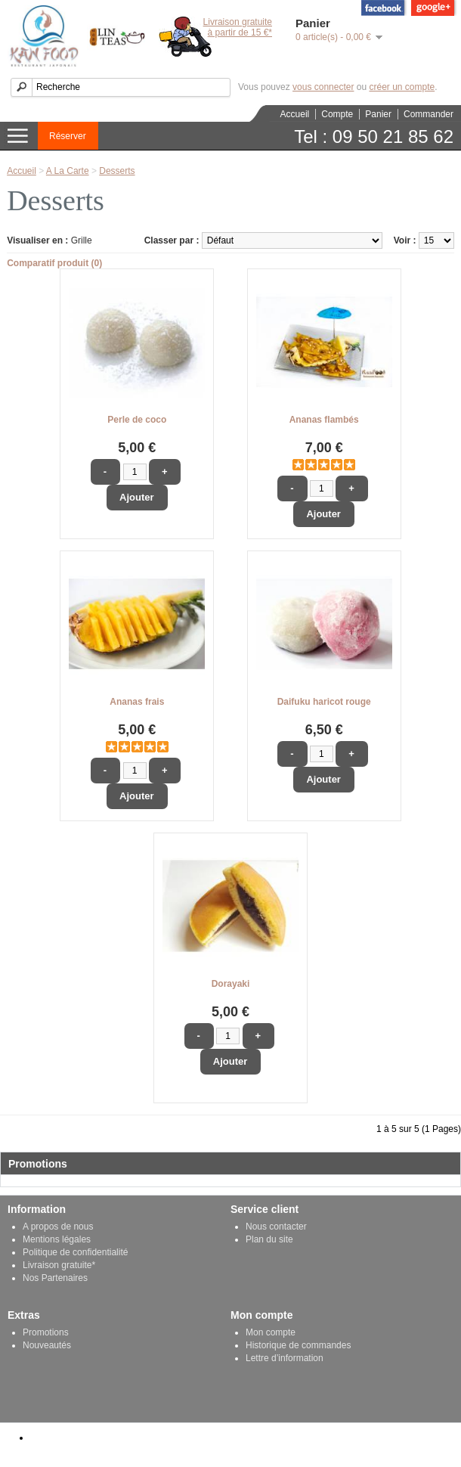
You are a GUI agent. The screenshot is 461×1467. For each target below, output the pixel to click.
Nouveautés (47, 1345)
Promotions (46, 1332)
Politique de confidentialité (75, 1252)
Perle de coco (136, 419)
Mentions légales (57, 1239)
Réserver (67, 136)
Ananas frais (137, 701)
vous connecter (323, 87)
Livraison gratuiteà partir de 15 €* (237, 27)
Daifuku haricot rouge (324, 701)
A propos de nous (58, 1226)
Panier (378, 114)
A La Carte (67, 171)
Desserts (117, 171)
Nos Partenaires (55, 1278)
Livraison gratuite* (59, 1265)
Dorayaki (231, 984)
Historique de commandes (298, 1345)
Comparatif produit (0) (54, 263)
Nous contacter (276, 1226)
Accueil (295, 114)
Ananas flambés (324, 419)
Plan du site (269, 1239)
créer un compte (402, 87)
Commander (428, 114)
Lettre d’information (284, 1358)
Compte (337, 114)
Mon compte (270, 1332)
